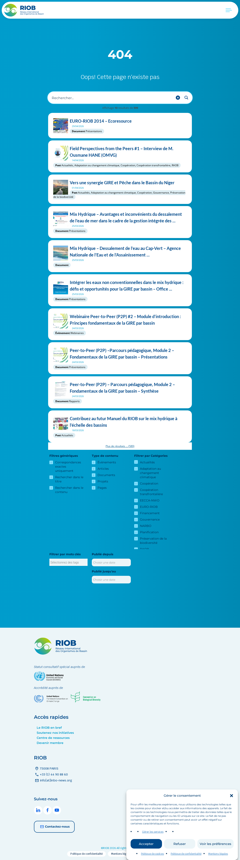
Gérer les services (152, 832)
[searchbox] (68, 562)
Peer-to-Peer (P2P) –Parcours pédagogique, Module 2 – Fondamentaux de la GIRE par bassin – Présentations (120, 353)
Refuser (179, 844)
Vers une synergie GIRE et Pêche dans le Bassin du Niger (120, 182)
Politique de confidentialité (186, 854)
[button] (231, 796)
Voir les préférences (215, 844)
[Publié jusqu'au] (111, 579)
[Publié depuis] (111, 562)
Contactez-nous (54, 827)
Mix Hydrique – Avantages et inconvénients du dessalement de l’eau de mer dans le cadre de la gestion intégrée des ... (120, 217)
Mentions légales (218, 854)
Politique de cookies (152, 854)
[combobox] (68, 562)
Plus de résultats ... (120, 446)
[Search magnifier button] (186, 97)
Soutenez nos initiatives (55, 733)
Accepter (146, 844)
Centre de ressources (53, 738)
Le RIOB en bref (49, 728)
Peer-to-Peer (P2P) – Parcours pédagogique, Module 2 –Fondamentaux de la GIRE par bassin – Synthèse (120, 387)
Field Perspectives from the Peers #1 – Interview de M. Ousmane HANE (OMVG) (120, 151)
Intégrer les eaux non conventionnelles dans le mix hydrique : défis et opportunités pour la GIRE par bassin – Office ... (120, 285)
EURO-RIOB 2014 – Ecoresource (120, 121)
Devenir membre (50, 743)
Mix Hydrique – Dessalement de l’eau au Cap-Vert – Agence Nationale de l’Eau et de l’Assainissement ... (120, 251)
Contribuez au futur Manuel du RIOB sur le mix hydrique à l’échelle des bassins (120, 421)
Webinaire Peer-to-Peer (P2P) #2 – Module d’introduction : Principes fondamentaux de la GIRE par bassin (120, 319)
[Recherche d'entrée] (112, 97)
